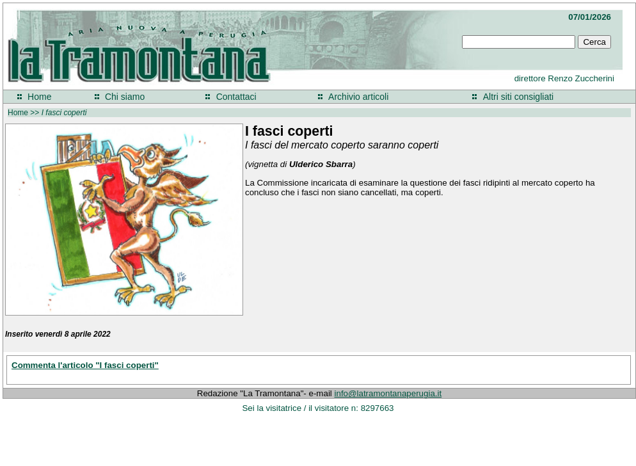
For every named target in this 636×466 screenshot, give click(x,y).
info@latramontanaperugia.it (388, 393)
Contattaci (236, 97)
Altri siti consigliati (518, 97)
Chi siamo (125, 97)
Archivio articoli (358, 97)
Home (39, 97)
